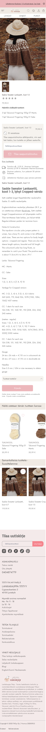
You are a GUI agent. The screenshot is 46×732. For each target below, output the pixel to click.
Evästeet (3, 729)
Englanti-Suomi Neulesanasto (14, 670)
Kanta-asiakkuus (8, 642)
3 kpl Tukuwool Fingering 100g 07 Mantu (19, 112)
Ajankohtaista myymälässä (12, 614)
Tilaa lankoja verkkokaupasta (14, 656)
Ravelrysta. (26, 210)
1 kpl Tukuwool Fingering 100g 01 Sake (18, 117)
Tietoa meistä (7, 565)
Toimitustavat (7, 628)
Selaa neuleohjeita (9, 659)
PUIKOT (37, 15)
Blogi (4, 666)
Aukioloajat (6, 607)
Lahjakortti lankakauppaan (12, 663)
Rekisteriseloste (8, 638)
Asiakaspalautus (8, 631)
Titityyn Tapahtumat (9, 610)
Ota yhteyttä (7, 568)
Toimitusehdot (7, 635)
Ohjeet (22, 15)
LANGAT (7, 15)
